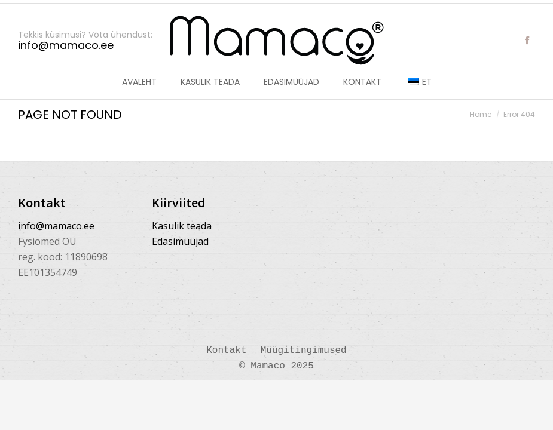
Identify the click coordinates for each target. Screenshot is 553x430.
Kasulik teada (182, 225)
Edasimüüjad (180, 241)
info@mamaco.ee (56, 225)
